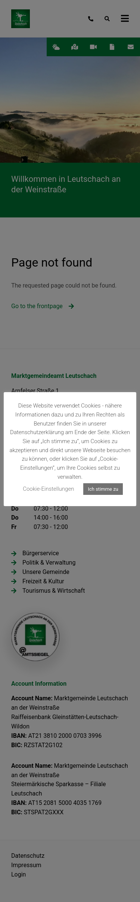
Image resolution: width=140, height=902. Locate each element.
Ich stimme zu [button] (103, 489)
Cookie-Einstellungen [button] (48, 488)
